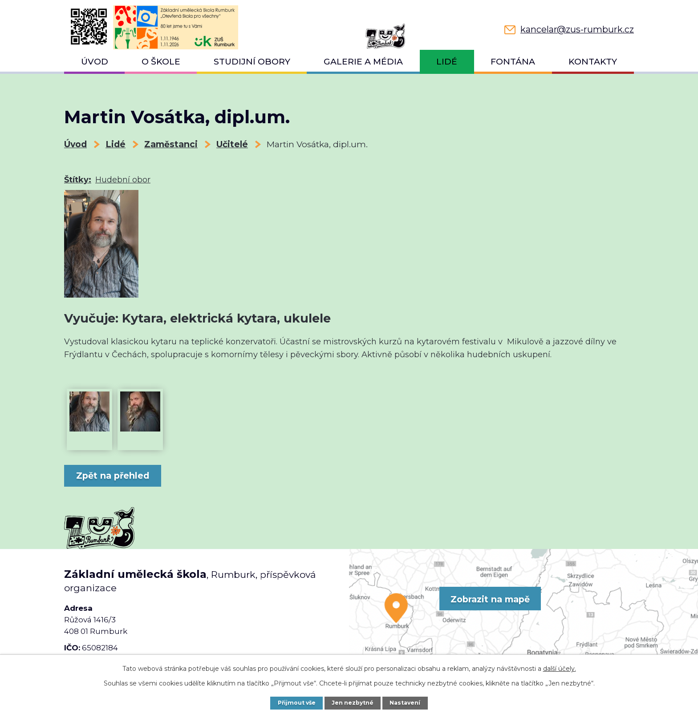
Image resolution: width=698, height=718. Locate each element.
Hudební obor (122, 180)
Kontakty (592, 61)
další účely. (559, 669)
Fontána (513, 61)
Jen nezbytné (353, 702)
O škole (161, 61)
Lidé (446, 61)
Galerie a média (363, 61)
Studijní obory (252, 61)
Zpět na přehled (115, 475)
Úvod (94, 61)
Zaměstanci (171, 144)
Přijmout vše (296, 702)
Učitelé (232, 144)
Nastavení (406, 702)
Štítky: (77, 180)
